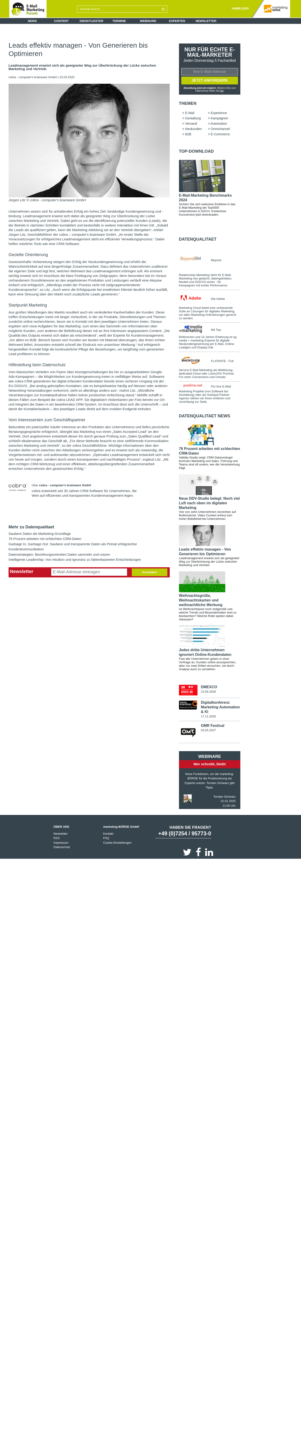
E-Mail (189, 113)
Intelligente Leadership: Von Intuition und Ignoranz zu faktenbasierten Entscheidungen (75, 559)
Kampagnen (219, 118)
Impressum (60, 843)
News (32, 21)
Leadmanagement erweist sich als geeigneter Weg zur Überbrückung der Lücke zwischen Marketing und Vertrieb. (82, 67)
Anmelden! (149, 572)
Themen (188, 103)
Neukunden (193, 129)
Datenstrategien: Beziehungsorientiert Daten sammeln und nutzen (59, 554)
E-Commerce (220, 134)
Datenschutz (61, 847)
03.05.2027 (208, 730)
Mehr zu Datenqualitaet (31, 527)
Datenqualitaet (197, 239)
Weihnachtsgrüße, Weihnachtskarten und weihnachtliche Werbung (201, 600)
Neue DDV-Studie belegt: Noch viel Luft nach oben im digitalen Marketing (209, 503)
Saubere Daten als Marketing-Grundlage (40, 534)
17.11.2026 (208, 717)
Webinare (148, 21)
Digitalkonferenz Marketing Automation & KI (220, 707)
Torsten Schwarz (224, 797)
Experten (177, 21)
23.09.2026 (208, 692)
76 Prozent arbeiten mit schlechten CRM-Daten (45, 539)
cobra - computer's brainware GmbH (33, 77)
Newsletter (206, 21)
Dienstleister (91, 21)
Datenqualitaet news (204, 416)
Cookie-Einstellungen (117, 843)
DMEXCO (209, 687)
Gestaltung (193, 118)
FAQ (106, 838)
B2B (188, 134)
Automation (218, 124)
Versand (191, 124)
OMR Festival (212, 726)
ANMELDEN (240, 8)
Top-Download (196, 151)
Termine (119, 21)
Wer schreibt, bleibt (210, 764)
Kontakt (108, 834)
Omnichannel (220, 129)
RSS (56, 838)
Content (61, 21)
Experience (219, 113)
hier (222, 91)
